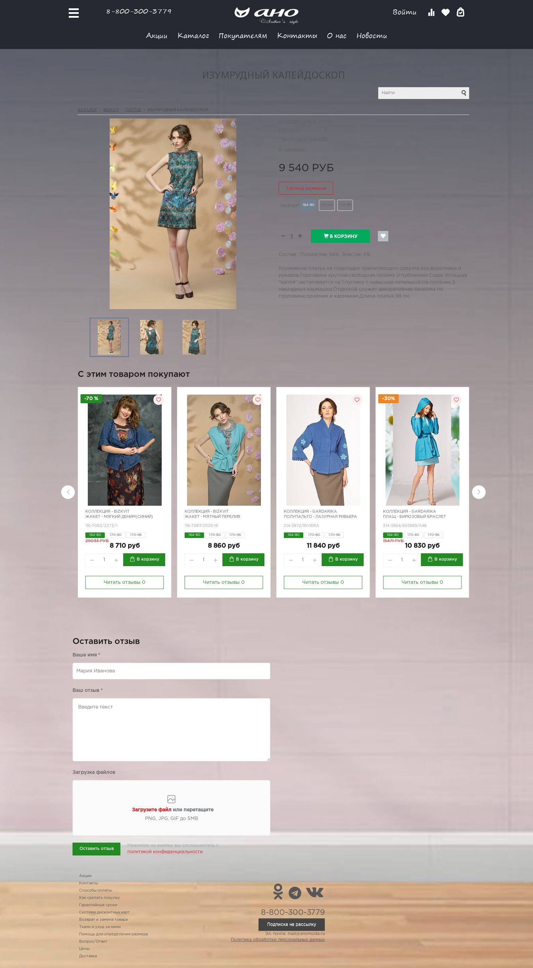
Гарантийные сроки (98, 905)
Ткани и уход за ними (100, 927)
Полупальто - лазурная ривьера (320, 517)
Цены (84, 949)
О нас (337, 35)
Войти (405, 12)
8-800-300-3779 (139, 11)
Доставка (88, 956)
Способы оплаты (95, 890)
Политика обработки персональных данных (278, 940)
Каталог (193, 35)
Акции (157, 35)
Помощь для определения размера (113, 934)
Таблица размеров (306, 188)
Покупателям (243, 35)
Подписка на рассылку (291, 924)
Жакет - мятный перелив (212, 517)
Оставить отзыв (96, 849)
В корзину (340, 236)
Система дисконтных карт (104, 912)
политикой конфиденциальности (165, 852)
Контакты (297, 35)
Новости (371, 35)
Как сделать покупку (99, 898)
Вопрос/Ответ (93, 941)
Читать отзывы (124, 582)
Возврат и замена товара (103, 919)
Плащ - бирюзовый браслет (414, 517)
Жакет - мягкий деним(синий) (119, 517)
